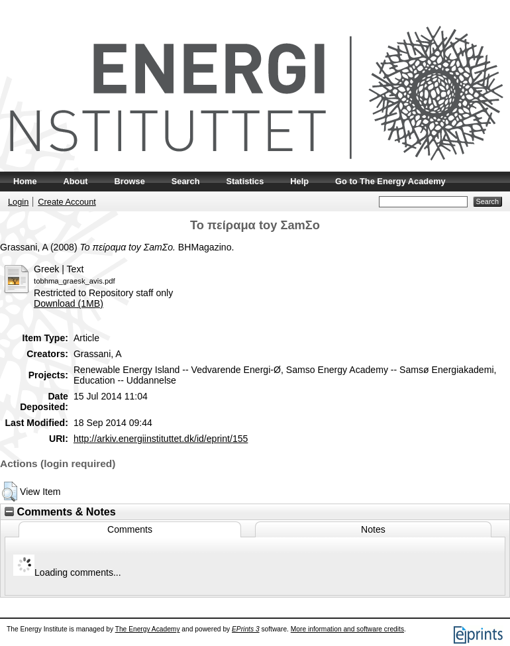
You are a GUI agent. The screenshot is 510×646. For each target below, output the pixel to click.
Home (25, 181)
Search (186, 181)
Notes (373, 529)
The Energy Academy (147, 629)
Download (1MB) (68, 303)
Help (299, 181)
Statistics (245, 181)
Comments (129, 529)
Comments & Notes (60, 511)
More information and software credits (347, 629)
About (76, 181)
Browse (130, 181)
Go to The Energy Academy (390, 181)
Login (18, 202)
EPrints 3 (246, 629)
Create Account (67, 202)
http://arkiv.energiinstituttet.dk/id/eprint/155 (161, 438)
